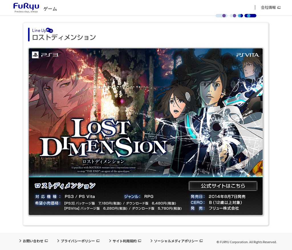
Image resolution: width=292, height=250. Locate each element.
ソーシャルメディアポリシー (176, 241)
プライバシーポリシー (78, 241)
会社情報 (268, 7)
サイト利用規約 (125, 241)
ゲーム (50, 8)
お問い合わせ (33, 241)
